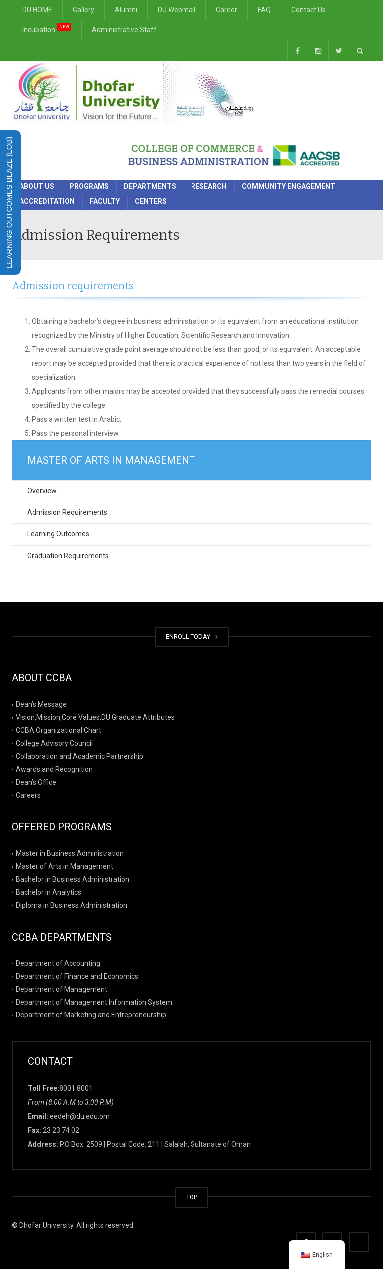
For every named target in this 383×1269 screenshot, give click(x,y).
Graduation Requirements (68, 556)
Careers (28, 795)
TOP (191, 1197)
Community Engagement (288, 186)
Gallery (83, 10)
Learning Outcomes (58, 534)
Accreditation (47, 201)
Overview (42, 491)
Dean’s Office (36, 782)
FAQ (264, 10)
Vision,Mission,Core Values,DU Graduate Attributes (95, 717)
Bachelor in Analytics (48, 892)
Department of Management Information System (94, 1002)
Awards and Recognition (54, 769)
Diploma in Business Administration (71, 905)
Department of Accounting (58, 963)
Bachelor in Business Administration (72, 879)
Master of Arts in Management (64, 866)
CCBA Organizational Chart (58, 730)
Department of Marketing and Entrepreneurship (91, 1015)
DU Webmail (176, 10)
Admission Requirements (67, 512)
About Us (36, 186)
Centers (151, 201)
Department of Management (61, 989)
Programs (89, 186)
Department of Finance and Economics (77, 976)
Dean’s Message (41, 704)
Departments (150, 186)
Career (226, 10)
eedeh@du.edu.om (80, 1116)
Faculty (105, 201)
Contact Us (308, 10)
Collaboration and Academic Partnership (79, 756)
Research (209, 186)
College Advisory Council (54, 743)
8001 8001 (76, 1088)
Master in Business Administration (70, 853)
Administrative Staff (124, 30)
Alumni (126, 10)
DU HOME (37, 10)
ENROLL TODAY (192, 636)
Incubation (46, 28)
